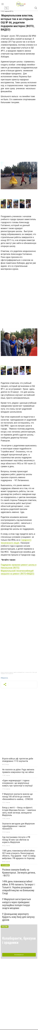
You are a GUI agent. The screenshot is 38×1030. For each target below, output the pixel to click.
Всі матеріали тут (19, 954)
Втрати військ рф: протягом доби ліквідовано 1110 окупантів (17, 759)
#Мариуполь (4, 678)
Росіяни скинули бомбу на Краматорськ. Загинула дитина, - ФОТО (19, 872)
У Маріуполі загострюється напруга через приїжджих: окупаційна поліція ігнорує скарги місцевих (16, 904)
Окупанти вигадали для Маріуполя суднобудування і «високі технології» (18, 826)
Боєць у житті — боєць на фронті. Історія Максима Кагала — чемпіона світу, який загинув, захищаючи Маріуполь (19, 811)
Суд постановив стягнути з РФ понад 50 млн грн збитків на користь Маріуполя (16, 839)
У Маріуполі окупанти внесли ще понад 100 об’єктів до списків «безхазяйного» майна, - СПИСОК (17, 796)
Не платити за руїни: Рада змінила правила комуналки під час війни (18, 770)
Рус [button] (6, 8)
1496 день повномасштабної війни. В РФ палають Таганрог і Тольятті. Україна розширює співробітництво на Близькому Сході (18, 887)
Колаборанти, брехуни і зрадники (19, 940)
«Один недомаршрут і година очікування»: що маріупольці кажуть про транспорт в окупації (17, 783)
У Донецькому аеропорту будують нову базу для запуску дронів (18, 916)
